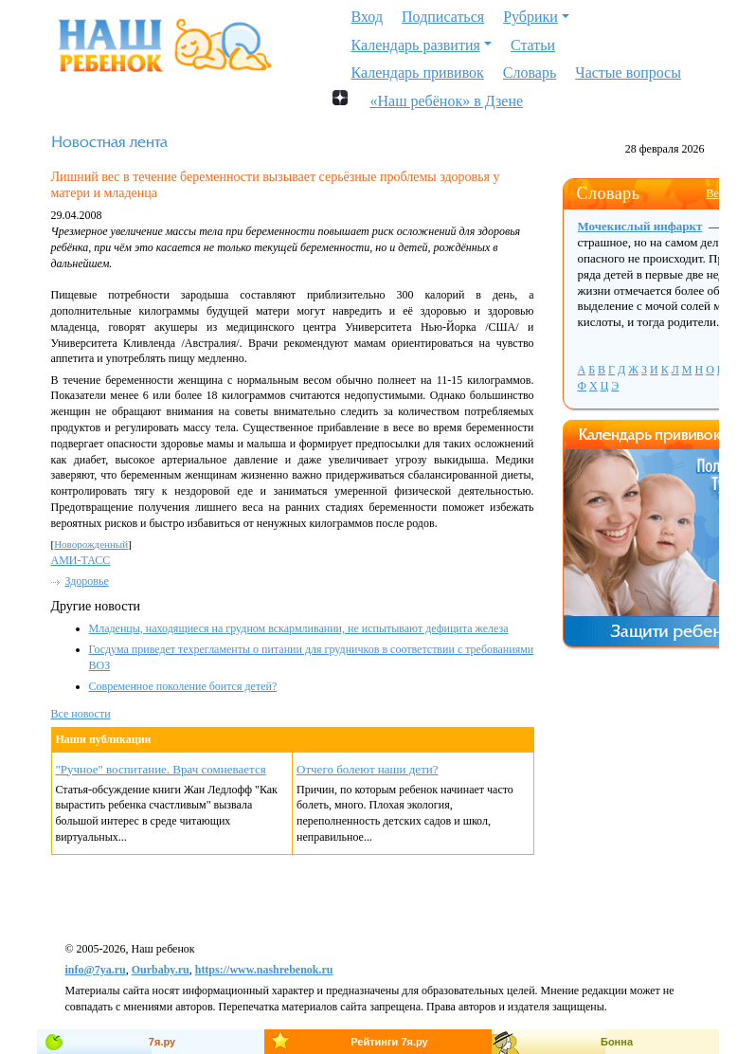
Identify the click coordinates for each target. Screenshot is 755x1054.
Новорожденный (91, 544)
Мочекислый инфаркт (640, 226)
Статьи (533, 45)
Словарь (529, 72)
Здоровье (87, 581)
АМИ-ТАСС (81, 560)
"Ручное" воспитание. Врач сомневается (161, 769)
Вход (367, 17)
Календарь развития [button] (415, 45)
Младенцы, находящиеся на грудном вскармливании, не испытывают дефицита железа (299, 628)
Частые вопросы (628, 72)
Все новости (81, 713)
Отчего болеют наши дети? (368, 769)
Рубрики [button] (530, 17)
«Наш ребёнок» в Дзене (447, 99)
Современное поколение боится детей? (183, 686)
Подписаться (443, 17)
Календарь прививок (417, 72)
